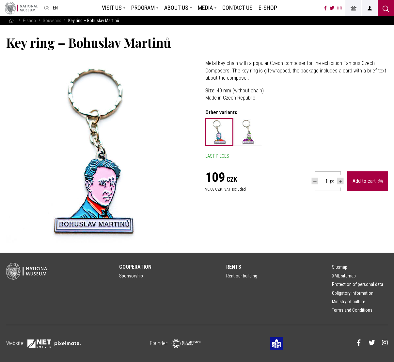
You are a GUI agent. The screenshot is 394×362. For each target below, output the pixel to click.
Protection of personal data (357, 284)
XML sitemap (344, 275)
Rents (233, 267)
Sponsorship (131, 275)
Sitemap (339, 267)
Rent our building (241, 275)
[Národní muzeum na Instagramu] (339, 8)
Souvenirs (52, 21)
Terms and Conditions (352, 310)
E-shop (29, 21)
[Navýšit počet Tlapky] (340, 181)
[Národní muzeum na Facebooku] (325, 8)
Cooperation (135, 267)
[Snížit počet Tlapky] (314, 181)
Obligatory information (352, 293)
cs (47, 8)
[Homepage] (21, 8)
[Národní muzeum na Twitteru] (332, 8)
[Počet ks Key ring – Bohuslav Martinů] (323, 181)
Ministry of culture (348, 301)
